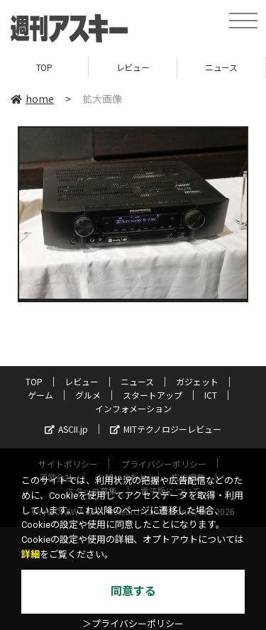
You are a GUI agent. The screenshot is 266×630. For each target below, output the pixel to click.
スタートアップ (152, 395)
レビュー (132, 67)
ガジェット (197, 381)
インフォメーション (133, 408)
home (32, 99)
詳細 (30, 554)
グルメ (88, 395)
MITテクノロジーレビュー (165, 429)
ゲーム (40, 395)
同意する (133, 591)
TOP (44, 67)
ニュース (221, 67)
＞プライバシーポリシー (133, 624)
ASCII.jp (66, 429)
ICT (210, 395)
